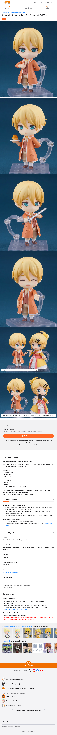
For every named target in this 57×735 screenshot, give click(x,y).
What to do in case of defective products (16, 609)
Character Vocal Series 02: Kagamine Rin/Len (13, 12)
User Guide (5, 722)
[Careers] (32, 2)
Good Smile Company (11, 572)
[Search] (38, 2)
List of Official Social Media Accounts (28, 710)
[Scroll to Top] (28, 663)
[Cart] (41, 2)
